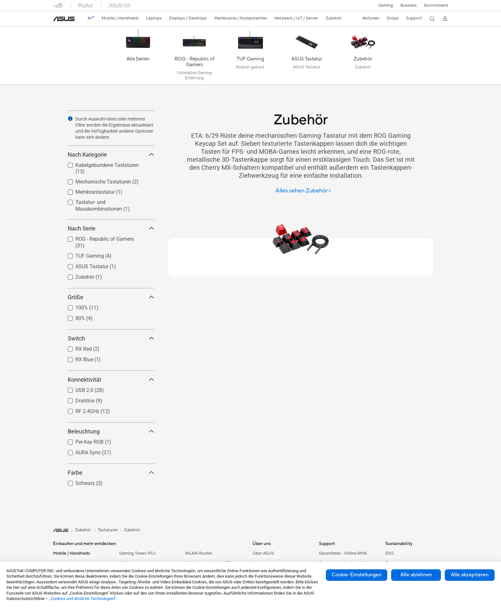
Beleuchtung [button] (111, 431)
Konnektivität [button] (111, 379)
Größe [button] (111, 297)
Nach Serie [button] (111, 228)
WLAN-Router (198, 553)
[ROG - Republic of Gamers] (194, 57)
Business (408, 5)
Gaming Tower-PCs (137, 553)
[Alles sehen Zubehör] (303, 191)
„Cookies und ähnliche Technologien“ (83, 598)
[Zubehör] (363, 57)
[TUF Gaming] (250, 57)
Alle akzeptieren (470, 575)
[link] (64, 19)
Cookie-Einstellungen (357, 575)
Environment (436, 5)
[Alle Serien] (138, 57)
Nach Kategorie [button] (111, 154)
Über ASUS (263, 553)
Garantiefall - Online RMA (343, 553)
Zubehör (132, 530)
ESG (389, 553)
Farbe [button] (111, 472)
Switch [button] (111, 338)
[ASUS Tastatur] (307, 57)
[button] (385, 5)
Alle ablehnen (416, 575)
